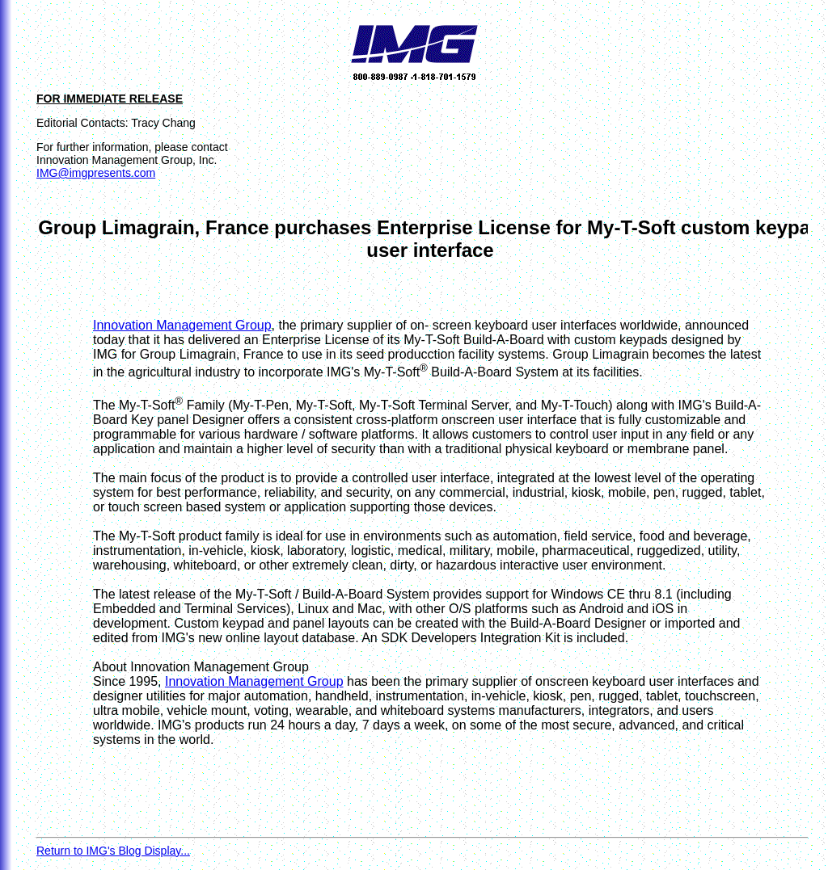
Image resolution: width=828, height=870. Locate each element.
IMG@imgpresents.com (95, 172)
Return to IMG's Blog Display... (113, 850)
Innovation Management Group (182, 325)
